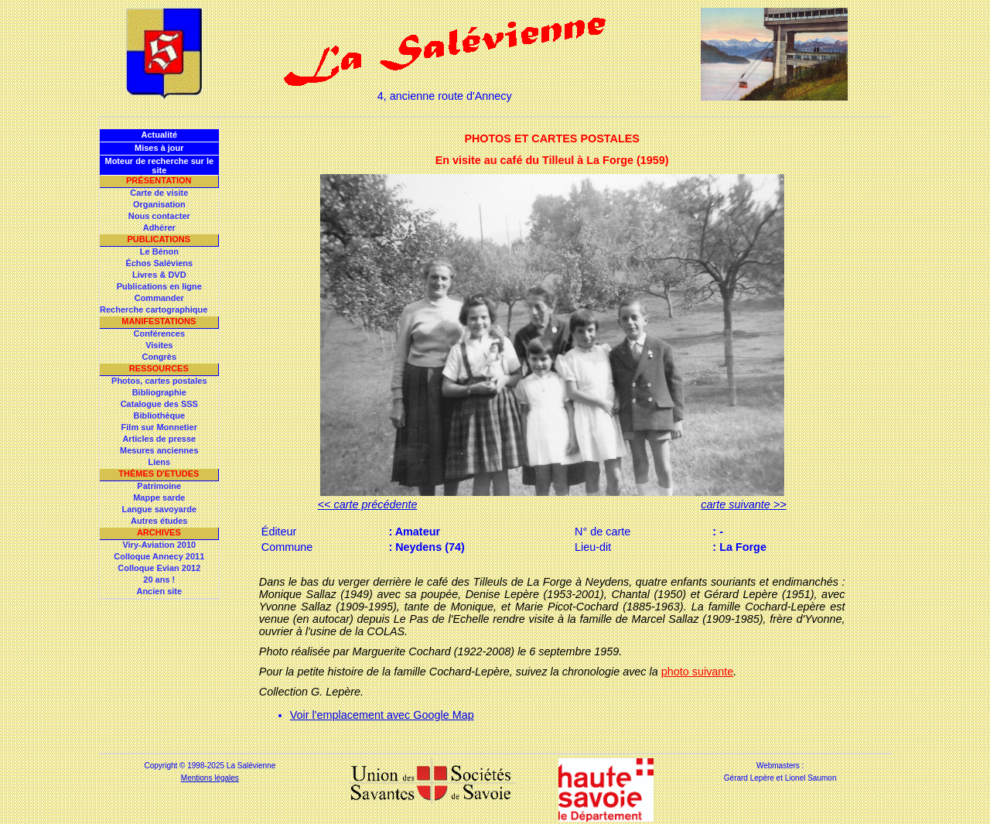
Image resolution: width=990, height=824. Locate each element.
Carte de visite (159, 192)
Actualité (159, 134)
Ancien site (159, 591)
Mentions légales (210, 778)
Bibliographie (159, 392)
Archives (159, 532)
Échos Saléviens (159, 263)
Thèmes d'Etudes (158, 473)
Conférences (159, 333)
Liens (159, 462)
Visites (158, 345)
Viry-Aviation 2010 (159, 544)
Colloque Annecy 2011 (159, 556)
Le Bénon (159, 251)
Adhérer (159, 227)
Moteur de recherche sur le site (158, 165)
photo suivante (697, 671)
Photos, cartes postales (159, 380)
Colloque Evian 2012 (159, 568)
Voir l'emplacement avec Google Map (382, 715)
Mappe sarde (159, 497)
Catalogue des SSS (159, 404)
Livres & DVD (159, 274)
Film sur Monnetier (159, 427)
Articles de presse (159, 438)
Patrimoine (159, 486)
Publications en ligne (159, 286)
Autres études (159, 520)
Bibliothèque (159, 415)
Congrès (159, 356)
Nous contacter (159, 216)
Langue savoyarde (159, 509)
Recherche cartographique (153, 309)
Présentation (159, 180)
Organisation (159, 204)
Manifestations (158, 321)
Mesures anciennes (159, 450)
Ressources (159, 368)
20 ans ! (159, 579)
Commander (159, 298)
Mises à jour (159, 147)
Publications (158, 239)
